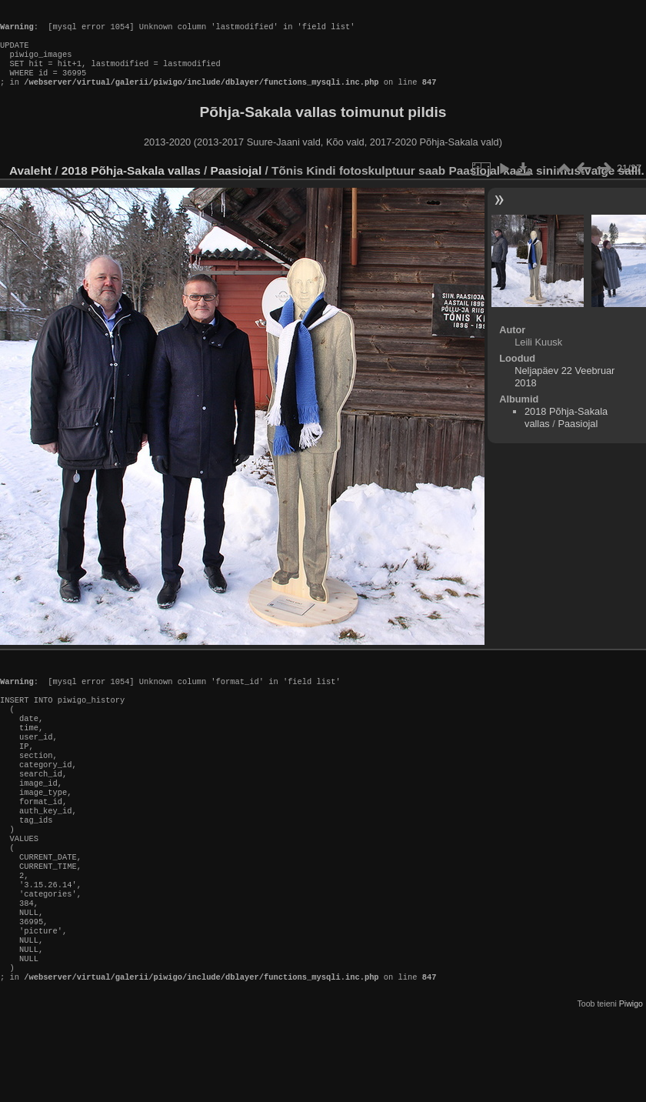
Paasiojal (236, 185)
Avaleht (30, 185)
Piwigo (631, 1074)
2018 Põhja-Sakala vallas (131, 185)
